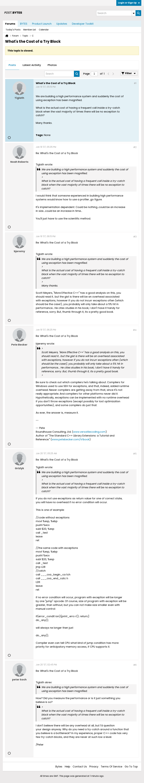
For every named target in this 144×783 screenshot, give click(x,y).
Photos (52, 65)
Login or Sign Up (129, 2)
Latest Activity (32, 65)
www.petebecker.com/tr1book (70, 439)
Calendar (44, 29)
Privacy (93, 766)
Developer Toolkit (83, 23)
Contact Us (80, 766)
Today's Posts (13, 29)
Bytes (58, 766)
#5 (135, 453)
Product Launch (42, 23)
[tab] (12, 65)
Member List (29, 29)
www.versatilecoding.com (89, 432)
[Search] (116, 13)
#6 (135, 664)
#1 (135, 83)
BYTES (23, 23)
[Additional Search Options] (134, 13)
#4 (135, 330)
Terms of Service (111, 766)
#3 (135, 236)
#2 (135, 147)
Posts (12, 65)
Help (67, 766)
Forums (10, 23)
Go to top (131, 766)
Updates (61, 23)
